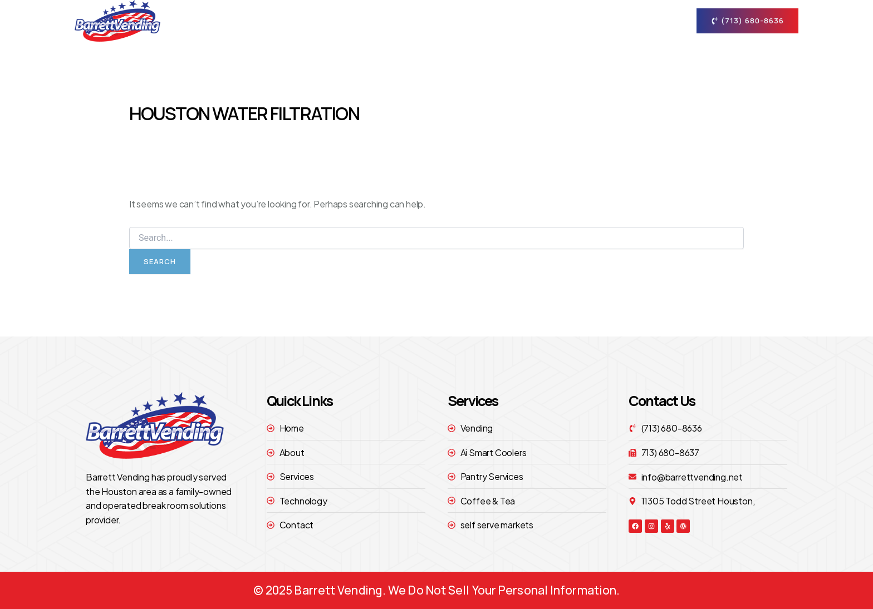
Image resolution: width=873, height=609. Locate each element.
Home (380, 20)
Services (501, 21)
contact (643, 21)
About (434, 21)
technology (572, 20)
